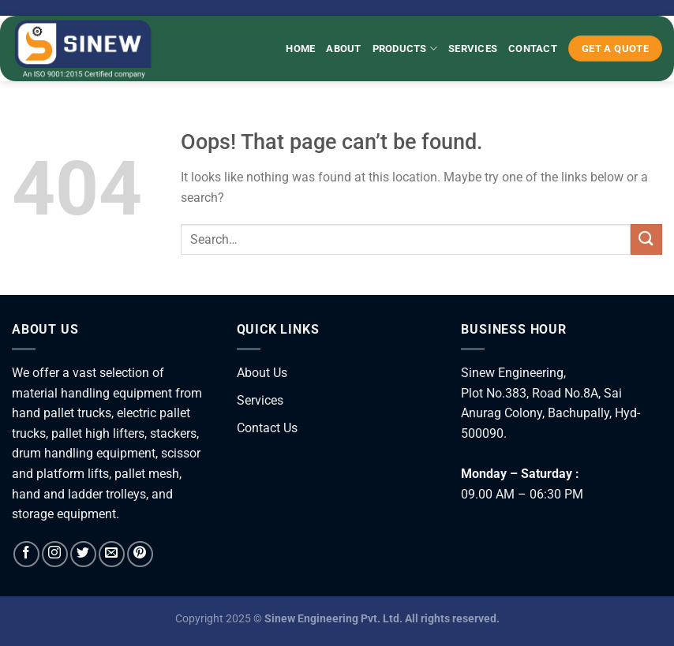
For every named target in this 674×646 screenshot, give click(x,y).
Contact (532, 48)
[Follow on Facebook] (26, 554)
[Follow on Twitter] (83, 554)
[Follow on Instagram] (55, 554)
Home (300, 48)
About (343, 48)
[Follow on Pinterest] (140, 554)
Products (405, 48)
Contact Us (267, 427)
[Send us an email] (112, 554)
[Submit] (646, 239)
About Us (262, 372)
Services (472, 48)
